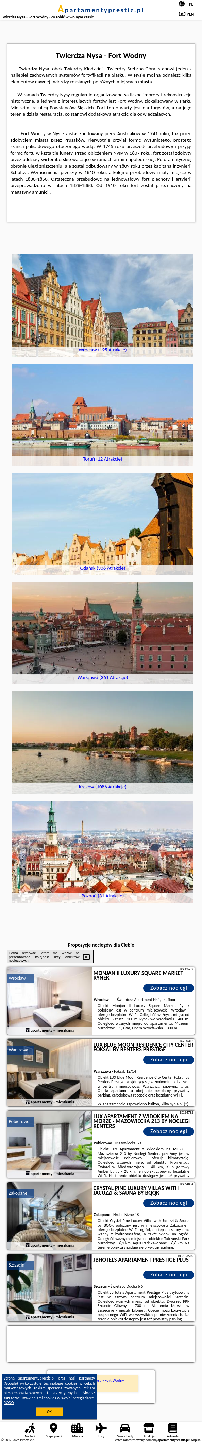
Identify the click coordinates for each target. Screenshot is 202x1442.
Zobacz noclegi (168, 988)
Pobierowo (19, 1122)
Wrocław (17, 978)
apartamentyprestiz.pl (100, 10)
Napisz (195, 1440)
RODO (9, 1402)
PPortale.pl (27, 1440)
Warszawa (18, 1050)
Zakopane (18, 1193)
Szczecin (16, 1265)
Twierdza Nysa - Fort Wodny (101, 1380)
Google (11, 1383)
